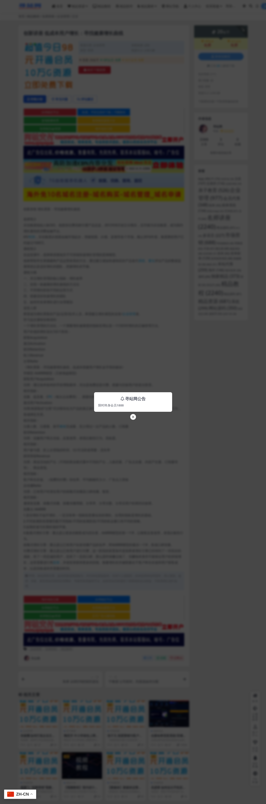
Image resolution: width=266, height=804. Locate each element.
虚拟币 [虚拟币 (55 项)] (215, 314)
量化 (151, 260)
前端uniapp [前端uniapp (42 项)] (215, 211)
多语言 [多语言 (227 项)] (214, 235)
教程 (63, 426)
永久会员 (234, 41)
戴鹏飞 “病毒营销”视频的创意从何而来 (38, 789)
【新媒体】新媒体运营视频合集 (124, 789)
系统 (141, 260)
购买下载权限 (95, 70)
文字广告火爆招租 (103, 616)
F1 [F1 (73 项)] (215, 179)
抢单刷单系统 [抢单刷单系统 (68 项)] (222, 258)
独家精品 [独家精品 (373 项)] (225, 276)
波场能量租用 (50, 120)
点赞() (176, 657)
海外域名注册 (103, 129)
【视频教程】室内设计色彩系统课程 (81, 789)
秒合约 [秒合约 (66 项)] (213, 285)
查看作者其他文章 (220, 152)
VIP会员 (207, 41)
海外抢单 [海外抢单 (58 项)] (233, 270)
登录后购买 (220, 56)
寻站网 (31, 658)
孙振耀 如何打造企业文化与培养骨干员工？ (38, 737)
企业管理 (63, 16)
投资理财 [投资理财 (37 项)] (210, 253)
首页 (21, 16)
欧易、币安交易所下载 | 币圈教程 (104, 112)
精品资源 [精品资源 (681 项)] (214, 301)
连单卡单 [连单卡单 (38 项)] (229, 313)
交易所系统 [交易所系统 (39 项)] (233, 183)
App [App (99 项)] (204, 179)
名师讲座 (48, 16)
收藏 (161, 657)
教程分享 (71, 782)
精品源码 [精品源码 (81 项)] (232, 294)
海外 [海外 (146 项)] (216, 270)
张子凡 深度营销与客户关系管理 (124, 737)
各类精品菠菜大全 (103, 120)
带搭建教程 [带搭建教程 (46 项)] (225, 243)
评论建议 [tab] (85, 99)
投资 (56, 562)
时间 (32, 237)
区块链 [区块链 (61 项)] (231, 211)
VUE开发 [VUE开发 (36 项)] (227, 179)
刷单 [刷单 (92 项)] (215, 205)
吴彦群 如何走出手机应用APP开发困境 (168, 789)
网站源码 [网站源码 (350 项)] (223, 308)
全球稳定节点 (50, 112)
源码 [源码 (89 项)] (204, 276)
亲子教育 (71, 731)
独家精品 (158, 731)
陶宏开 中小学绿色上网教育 (81, 737)
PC (50, 396)
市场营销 (115, 731)
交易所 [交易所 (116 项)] (215, 183)
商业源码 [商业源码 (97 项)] (225, 228)
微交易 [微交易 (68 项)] (222, 248)
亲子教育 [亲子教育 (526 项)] (213, 190)
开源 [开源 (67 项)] (209, 248)
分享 (148, 657)
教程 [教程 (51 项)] (212, 264)
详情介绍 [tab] (35, 99)
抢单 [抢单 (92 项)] (224, 253)
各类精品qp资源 (50, 129)
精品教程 (33, 16)
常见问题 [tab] (60, 99)
